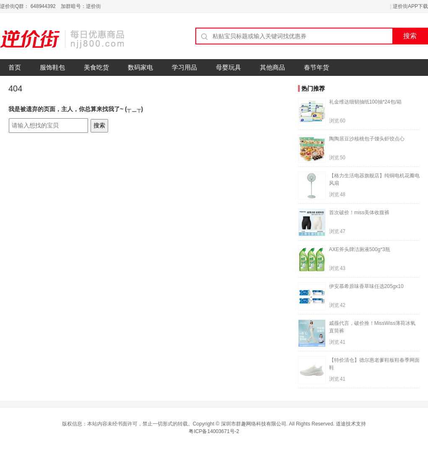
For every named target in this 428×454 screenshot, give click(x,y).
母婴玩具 (228, 67)
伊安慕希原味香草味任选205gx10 (366, 286)
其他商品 (272, 67)
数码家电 (140, 67)
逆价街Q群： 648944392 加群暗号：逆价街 (50, 6)
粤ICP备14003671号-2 (214, 431)
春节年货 (316, 67)
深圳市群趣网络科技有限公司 (253, 424)
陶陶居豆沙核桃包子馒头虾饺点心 (367, 139)
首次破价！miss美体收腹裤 (359, 212)
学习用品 (184, 67)
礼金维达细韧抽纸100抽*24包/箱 (365, 102)
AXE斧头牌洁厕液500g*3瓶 (359, 249)
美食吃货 (96, 67)
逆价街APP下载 (410, 6)
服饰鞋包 (52, 67)
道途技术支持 (351, 424)
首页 (14, 67)
